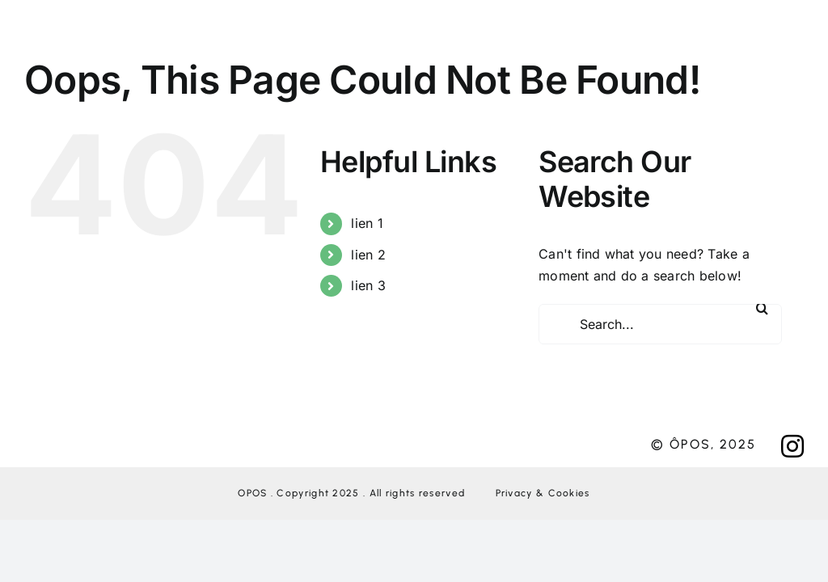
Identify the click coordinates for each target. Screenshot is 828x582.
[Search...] (660, 324)
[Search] (761, 308)
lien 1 (366, 223)
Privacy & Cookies (543, 493)
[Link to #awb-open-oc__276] (420, 36)
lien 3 (368, 285)
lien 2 (368, 255)
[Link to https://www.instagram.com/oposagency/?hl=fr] (792, 446)
